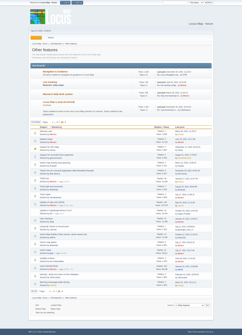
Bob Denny (55, 174)
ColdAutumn (185, 110)
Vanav (52, 150)
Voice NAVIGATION (49, 266)
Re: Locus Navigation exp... (168, 75)
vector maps (45, 250)
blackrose (182, 238)
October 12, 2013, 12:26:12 (186, 234)
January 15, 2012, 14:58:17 (186, 219)
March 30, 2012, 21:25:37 (185, 131)
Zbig (52, 222)
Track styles (45, 194)
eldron (52, 237)
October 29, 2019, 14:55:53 (186, 211)
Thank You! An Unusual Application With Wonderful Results (67, 170)
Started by (57, 127)
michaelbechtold (184, 158)
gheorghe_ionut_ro (185, 230)
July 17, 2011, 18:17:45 (185, 250)
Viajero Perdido (184, 214)
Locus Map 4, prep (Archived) (59, 102)
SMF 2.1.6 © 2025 (35, 332)
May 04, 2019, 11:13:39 (185, 203)
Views (166, 127)
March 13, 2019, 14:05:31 (185, 163)
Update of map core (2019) (52, 202)
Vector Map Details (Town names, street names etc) (63, 234)
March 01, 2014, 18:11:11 (185, 282)
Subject (45, 127)
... (55, 122)
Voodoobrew (55, 197)
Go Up (34, 291)
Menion (183, 85)
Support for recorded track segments (56, 155)
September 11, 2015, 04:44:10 (187, 147)
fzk (51, 213)
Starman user (46, 131)
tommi (180, 269)
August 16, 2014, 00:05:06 (186, 187)
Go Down (35, 122)
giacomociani (56, 158)
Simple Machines (49, 332)
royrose (53, 229)
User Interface (46, 218)
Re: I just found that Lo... (167, 110)
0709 (185, 75)
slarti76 (181, 206)
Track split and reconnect (51, 186)
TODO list (44, 178)
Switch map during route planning (55, 163)
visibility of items (47, 258)
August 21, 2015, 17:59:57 (186, 155)
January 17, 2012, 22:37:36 (186, 179)
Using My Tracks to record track (54, 226)
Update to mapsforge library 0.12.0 (55, 210)
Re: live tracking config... (167, 85)
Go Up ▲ (210, 332)
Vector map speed (48, 242)
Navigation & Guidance (55, 71)
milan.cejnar (58, 85)
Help (189, 332)
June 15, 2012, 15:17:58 (185, 139)
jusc (51, 253)
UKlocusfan (55, 277)
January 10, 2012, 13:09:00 (186, 266)
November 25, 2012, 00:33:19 (187, 171)
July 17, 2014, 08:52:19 (185, 242)
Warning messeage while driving (54, 282)
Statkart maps (46, 139)
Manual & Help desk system (58, 94)
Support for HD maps (49, 147)
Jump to (170, 305)
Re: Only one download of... (168, 96)
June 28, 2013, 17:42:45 (185, 258)
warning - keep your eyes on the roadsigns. (59, 274)
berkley (181, 134)
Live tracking (50, 82)
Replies (158, 127)
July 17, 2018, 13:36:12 (185, 195)
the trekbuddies (57, 261)
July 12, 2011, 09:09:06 (185, 227)
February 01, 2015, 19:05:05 (187, 274)
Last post (179, 127)
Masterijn (54, 189)
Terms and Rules (199, 332)
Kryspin (53, 166)
